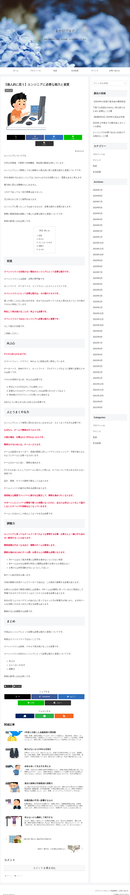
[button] (71, 137)
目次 (41, 224)
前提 (40, 229)
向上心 (41, 233)
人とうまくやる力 (45, 237)
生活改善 (17, 681)
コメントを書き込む (44, 865)
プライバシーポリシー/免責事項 (105, 888)
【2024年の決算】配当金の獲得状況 (109, 101)
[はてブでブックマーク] (44, 137)
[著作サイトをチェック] (39, 710)
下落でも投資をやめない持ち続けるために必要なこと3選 (109, 109)
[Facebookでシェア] (30, 137)
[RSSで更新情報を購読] (49, 710)
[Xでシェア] (17, 137)
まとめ (41, 244)
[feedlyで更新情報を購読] (44, 710)
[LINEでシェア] (58, 137)
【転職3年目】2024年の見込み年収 (109, 117)
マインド (8, 681)
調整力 (41, 240)
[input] (109, 83)
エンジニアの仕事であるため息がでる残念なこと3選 (109, 134)
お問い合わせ (123, 888)
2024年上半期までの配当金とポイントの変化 (109, 125)
